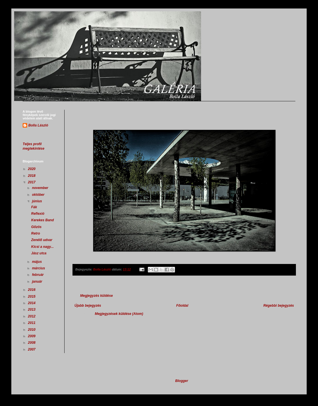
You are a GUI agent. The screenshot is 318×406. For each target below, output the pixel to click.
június (37, 201)
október (38, 195)
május (37, 262)
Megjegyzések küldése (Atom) (119, 314)
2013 (32, 310)
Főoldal (182, 306)
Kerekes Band (42, 220)
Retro (35, 233)
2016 (32, 290)
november (40, 188)
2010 (32, 330)
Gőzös (36, 227)
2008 (32, 343)
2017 (32, 182)
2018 (32, 176)
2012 (32, 316)
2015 (32, 296)
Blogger (181, 381)
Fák (34, 207)
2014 (32, 303)
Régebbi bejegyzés (278, 306)
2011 (32, 323)
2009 (32, 336)
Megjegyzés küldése (96, 296)
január (37, 281)
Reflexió (37, 214)
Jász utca (38, 253)
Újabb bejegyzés (87, 306)
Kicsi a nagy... (42, 247)
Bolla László (38, 125)
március (39, 268)
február (38, 275)
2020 (32, 169)
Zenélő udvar (41, 240)
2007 (32, 349)
